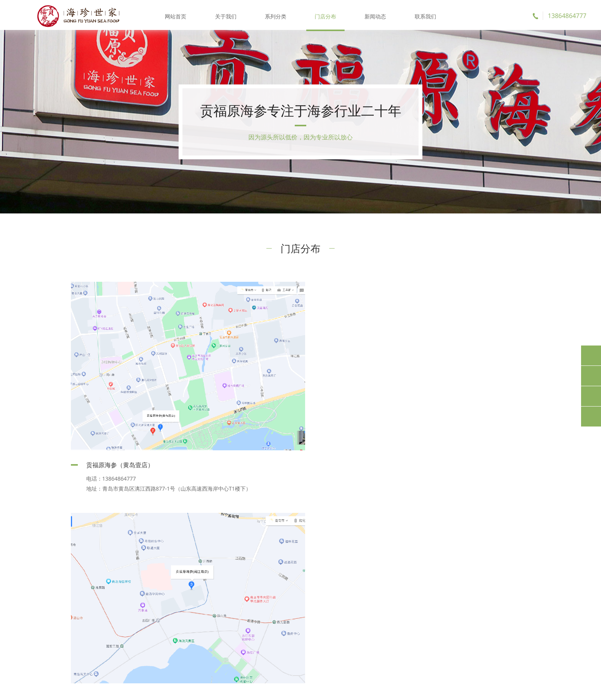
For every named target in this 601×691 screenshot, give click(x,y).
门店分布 (325, 15)
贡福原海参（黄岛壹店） (120, 460)
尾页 (344, 513)
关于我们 (226, 15)
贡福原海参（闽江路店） (357, 461)
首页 (257, 513)
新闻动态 (375, 15)
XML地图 (370, 679)
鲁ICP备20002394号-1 (331, 679)
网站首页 (176, 15)
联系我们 (424, 15)
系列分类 (275, 15)
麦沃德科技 (424, 679)
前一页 (280, 513)
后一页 (321, 513)
